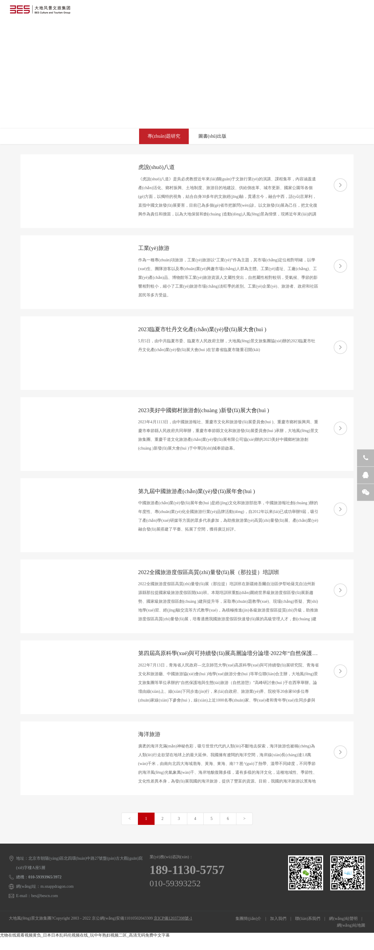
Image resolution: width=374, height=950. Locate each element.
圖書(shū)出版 (213, 136)
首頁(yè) (21, 30)
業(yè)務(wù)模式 (80, 30)
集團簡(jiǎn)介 (248, 930)
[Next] (244, 831)
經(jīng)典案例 (119, 30)
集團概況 (46, 30)
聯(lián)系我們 (247, 30)
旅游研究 (190, 30)
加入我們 (278, 930)
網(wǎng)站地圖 (351, 937)
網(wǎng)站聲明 (343, 930)
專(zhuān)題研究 (163, 136)
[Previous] (129, 831)
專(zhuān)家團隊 (157, 30)
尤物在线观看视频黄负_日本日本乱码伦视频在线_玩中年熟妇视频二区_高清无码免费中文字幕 (85, 947)
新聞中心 (216, 30)
